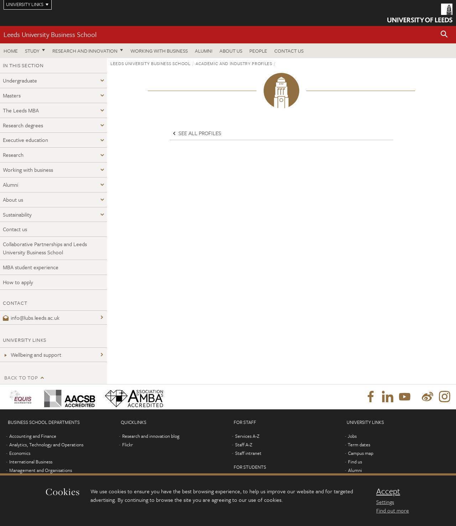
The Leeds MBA (21, 110)
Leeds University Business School (50, 34)
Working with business (159, 50)
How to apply (18, 282)
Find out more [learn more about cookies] (392, 510)
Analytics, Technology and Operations (46, 444)
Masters (12, 95)
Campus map (360, 453)
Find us (355, 461)
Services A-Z (247, 436)
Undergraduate (20, 80)
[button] (444, 34)
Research (13, 155)
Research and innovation (85, 50)
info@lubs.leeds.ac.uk (31, 318)
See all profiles (196, 133)
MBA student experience (30, 267)
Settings (385, 502)
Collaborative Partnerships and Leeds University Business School (45, 248)
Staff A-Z (243, 444)
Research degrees (23, 125)
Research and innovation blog (151, 436)
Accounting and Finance (32, 436)
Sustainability (17, 214)
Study (32, 50)
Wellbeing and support (32, 354)
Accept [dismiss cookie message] (388, 491)
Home (11, 50)
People (258, 50)
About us (230, 50)
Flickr (127, 444)
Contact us (289, 50)
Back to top (21, 377)
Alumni (203, 50)
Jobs (352, 436)
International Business (30, 461)
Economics (19, 453)
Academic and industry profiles (234, 63)
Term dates (359, 444)
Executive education (25, 140)
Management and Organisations (40, 470)
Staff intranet (248, 453)
